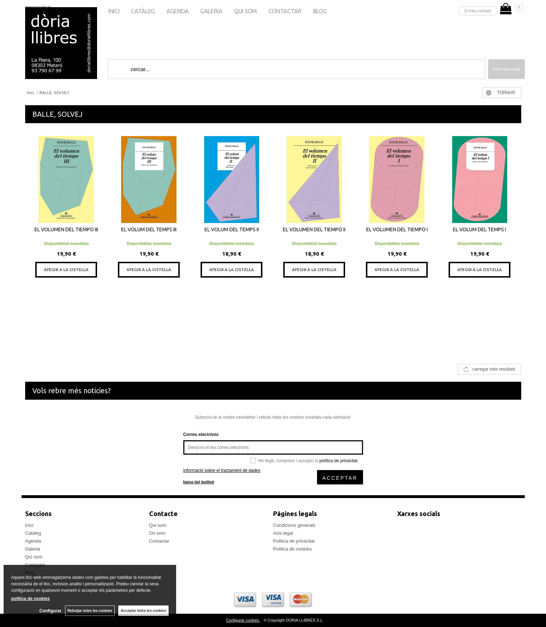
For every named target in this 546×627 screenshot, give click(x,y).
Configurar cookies (243, 620)
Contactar (285, 11)
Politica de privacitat (294, 541)
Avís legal (283, 533)
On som (157, 533)
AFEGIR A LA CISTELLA (66, 270)
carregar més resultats (493, 369)
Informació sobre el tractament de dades (222, 470)
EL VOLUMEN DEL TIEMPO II (314, 229)
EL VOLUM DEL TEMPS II (232, 229)
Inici (113, 11)
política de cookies (30, 598)
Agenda (177, 11)
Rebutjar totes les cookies (90, 611)
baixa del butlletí (198, 482)
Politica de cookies (292, 549)
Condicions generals (294, 525)
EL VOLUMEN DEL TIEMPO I (397, 229)
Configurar (50, 610)
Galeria (211, 11)
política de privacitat (338, 460)
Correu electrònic (201, 434)
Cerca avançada (506, 69)
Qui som (245, 11)
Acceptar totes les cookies (143, 611)
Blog (320, 11)
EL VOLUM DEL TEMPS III (148, 229)
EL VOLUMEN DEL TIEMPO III (66, 229)
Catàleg (143, 11)
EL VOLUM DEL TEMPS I (479, 229)
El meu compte (477, 10)
